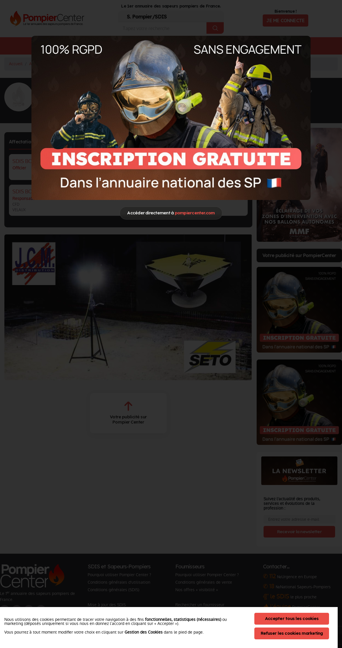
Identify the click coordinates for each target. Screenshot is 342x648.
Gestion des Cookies (144, 632)
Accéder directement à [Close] (171, 213)
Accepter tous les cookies (291, 618)
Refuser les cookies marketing (292, 633)
